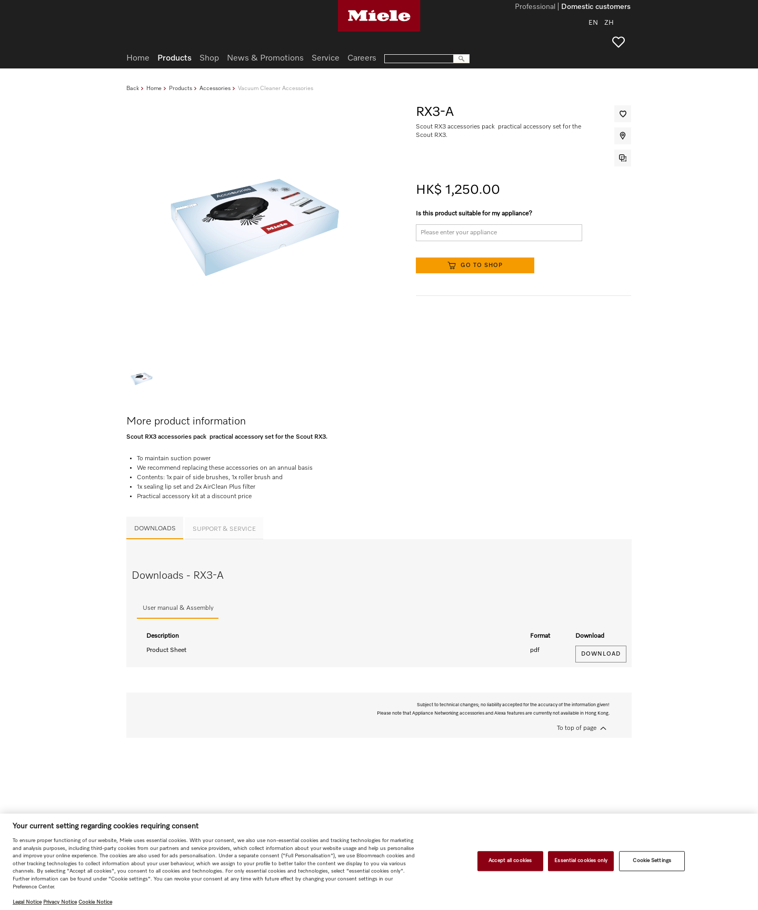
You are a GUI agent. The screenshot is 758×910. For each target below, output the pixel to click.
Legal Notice (27, 902)
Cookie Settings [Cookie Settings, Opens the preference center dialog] (652, 861)
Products (180, 88)
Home (154, 88)
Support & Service (224, 529)
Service (326, 58)
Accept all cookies (510, 861)
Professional (535, 7)
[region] (379, 862)
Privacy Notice (60, 902)
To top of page (576, 728)
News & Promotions (265, 58)
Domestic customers (596, 7)
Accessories (215, 88)
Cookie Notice (95, 902)
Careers (361, 58)
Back (132, 88)
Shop (209, 58)
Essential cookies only (580, 861)
